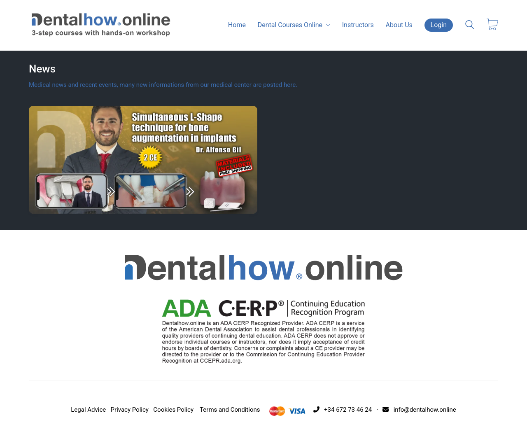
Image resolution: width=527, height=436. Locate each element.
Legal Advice (88, 409)
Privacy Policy (130, 409)
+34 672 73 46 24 (341, 409)
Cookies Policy (173, 409)
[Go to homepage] (101, 25)
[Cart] (492, 25)
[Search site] (469, 26)
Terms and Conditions (230, 409)
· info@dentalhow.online (414, 409)
